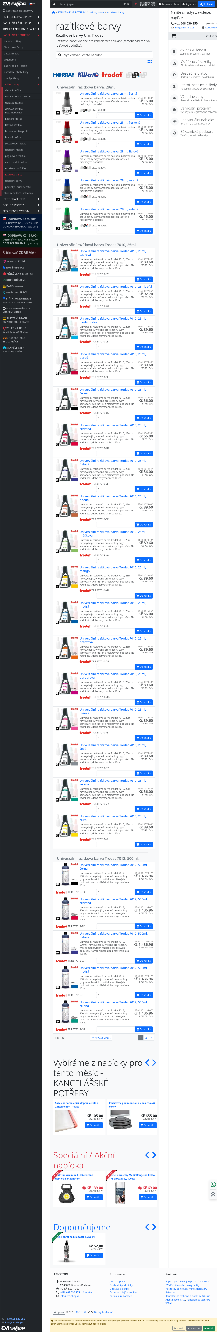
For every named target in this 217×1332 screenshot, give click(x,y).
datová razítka (21, 90)
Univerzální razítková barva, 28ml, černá (108, 94)
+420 (23, 1319)
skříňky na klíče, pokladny (26, 193)
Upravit (179, 1328)
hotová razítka (21, 137)
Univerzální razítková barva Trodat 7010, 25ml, (97, 244)
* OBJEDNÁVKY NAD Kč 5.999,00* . (28, 239)
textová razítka (21, 125)
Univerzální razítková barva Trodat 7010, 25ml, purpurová (113, 676)
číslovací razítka (22, 102)
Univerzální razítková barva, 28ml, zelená (109, 209)
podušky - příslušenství (26, 187)
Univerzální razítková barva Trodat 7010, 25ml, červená (113, 427)
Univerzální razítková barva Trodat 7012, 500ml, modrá (114, 970)
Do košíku (94, 1125)
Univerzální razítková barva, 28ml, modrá (109, 180)
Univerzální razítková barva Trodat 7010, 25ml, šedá (113, 747)
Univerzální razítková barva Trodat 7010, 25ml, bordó (113, 356)
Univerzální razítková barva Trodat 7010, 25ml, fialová (113, 462)
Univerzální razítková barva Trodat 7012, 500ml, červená (114, 901)
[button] (150, 62)
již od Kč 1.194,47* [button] (144, 872)
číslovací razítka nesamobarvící (22, 110)
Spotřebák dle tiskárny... (26, 10)
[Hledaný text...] (89, 4)
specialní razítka (22, 149)
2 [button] (146, 1037)
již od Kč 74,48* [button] (145, 259)
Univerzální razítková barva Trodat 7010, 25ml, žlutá (113, 818)
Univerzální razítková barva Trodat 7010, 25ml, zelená (113, 782)
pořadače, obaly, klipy (24, 72)
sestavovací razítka (23, 143)
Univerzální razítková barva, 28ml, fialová (109, 151)
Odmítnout (194, 1328)
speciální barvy (21, 180)
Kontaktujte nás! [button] (205, 27)
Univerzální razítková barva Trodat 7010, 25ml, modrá (113, 605)
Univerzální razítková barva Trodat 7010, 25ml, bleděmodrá (113, 320)
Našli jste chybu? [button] (103, 1312)
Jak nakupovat (118, 1281)
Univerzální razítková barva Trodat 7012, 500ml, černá (114, 867)
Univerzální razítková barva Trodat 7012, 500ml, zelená (114, 1004)
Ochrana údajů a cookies (124, 1292)
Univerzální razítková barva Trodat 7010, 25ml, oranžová (113, 640)
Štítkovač (27, 252)
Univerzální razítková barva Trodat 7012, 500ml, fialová (114, 935)
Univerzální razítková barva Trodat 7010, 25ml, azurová (113, 253)
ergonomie (18, 59)
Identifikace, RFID (175, 1299)
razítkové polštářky (23, 168)
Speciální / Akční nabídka (84, 1160)
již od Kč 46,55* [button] (145, 397)
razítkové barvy (21, 174)
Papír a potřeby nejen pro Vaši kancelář (187, 1281)
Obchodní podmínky (121, 1285)
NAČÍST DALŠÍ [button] (101, 1037)
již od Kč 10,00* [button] (145, 98)
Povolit (209, 1328)
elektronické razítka (24, 162)
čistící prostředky (21, 47)
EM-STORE (80, 1312)
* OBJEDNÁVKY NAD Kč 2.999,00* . (28, 222)
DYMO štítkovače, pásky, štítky (182, 1285)
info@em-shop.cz (23, 1322)
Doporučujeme (82, 1227)
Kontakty (87, 1292)
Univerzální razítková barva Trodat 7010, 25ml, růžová (113, 711)
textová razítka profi (24, 131)
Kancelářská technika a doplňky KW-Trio (187, 1296)
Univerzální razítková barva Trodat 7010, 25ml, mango (113, 569)
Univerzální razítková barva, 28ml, (86, 87)
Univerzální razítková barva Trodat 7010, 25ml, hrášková (113, 533)
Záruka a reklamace (121, 1296)
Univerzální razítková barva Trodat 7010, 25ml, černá (113, 391)
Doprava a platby (119, 1288)
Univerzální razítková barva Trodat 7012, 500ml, (98, 858)
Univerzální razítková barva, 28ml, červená (110, 122)
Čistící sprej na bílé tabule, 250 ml (75, 1237)
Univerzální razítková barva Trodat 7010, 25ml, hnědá (113, 498)
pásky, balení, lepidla (23, 65)
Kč (126, 4)
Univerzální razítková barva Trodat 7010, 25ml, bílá (116, 287)
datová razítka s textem (26, 96)
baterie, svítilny (20, 41)
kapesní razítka (21, 118)
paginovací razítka (23, 156)
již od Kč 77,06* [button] (145, 291)
